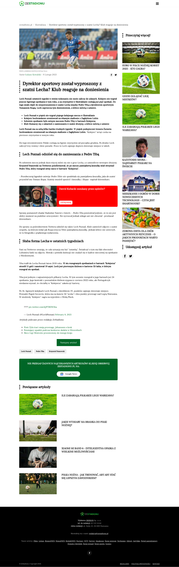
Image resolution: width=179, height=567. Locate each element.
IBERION (90, 520)
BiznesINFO (50, 541)
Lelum (41, 541)
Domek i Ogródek (75, 544)
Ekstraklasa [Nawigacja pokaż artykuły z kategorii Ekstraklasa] (40, 24)
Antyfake (136, 541)
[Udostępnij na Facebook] (124, 256)
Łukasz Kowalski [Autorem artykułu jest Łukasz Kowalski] (33, 74)
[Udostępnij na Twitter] (130, 256)
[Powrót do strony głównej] (89, 514)
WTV (86, 541)
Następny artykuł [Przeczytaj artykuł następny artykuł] (68, 342)
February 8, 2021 (63, 314)
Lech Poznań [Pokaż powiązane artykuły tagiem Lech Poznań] (26, 351)
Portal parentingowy (149, 541)
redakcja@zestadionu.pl (98, 533)
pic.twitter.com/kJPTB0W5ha (43, 307)
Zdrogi (129, 541)
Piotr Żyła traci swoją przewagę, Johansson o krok (48, 327)
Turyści (92, 541)
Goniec (108, 544)
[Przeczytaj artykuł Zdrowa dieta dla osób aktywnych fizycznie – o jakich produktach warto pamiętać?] (141, 225)
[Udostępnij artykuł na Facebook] (111, 75)
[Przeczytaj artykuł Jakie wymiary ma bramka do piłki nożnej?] (68, 431)
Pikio (36, 541)
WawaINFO (60, 541)
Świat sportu (100, 544)
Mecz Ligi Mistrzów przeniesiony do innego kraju (48, 333)
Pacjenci (79, 541)
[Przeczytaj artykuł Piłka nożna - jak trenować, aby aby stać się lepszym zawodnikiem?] (68, 484)
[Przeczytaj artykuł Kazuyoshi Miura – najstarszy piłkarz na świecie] (141, 152)
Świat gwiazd (88, 544)
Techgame (121, 541)
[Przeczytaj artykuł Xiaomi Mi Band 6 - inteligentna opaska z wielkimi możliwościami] (68, 458)
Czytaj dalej (65, 203)
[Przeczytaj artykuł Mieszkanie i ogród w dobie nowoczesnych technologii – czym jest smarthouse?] (141, 187)
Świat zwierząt (110, 541)
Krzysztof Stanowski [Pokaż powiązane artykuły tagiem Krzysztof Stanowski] (57, 351)
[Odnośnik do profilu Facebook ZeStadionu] (89, 553)
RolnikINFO (70, 541)
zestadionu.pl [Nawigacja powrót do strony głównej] (25, 24)
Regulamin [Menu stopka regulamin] (124, 564)
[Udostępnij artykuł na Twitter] (116, 75)
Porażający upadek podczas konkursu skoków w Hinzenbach (53, 330)
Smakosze (100, 541)
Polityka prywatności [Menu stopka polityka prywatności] (140, 564)
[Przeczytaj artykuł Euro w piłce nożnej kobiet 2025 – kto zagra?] (141, 56)
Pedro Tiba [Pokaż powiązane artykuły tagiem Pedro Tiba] (40, 351)
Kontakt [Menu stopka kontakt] (156, 564)
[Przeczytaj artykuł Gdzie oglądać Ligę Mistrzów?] (141, 87)
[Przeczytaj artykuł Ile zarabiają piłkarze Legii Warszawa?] (68, 405)
